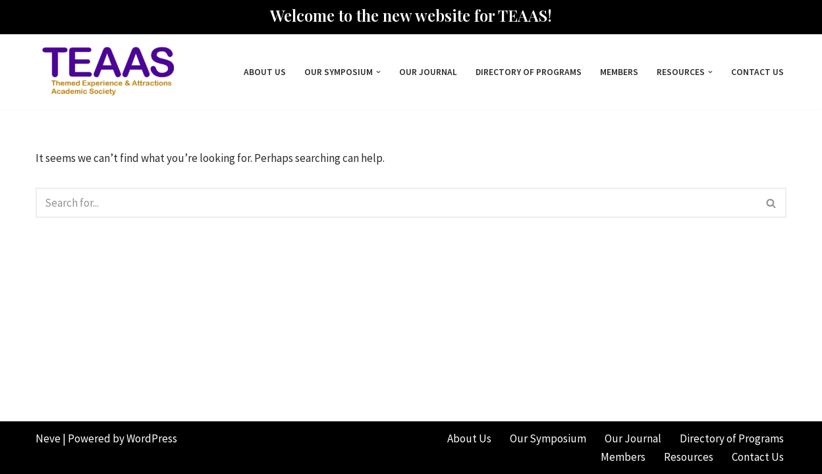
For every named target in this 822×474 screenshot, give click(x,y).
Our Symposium (548, 438)
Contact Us (757, 72)
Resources (688, 457)
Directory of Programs (529, 72)
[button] (378, 72)
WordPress (151, 438)
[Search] (396, 203)
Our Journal (428, 72)
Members (619, 72)
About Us (265, 72)
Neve (48, 438)
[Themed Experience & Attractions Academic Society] (105, 71)
